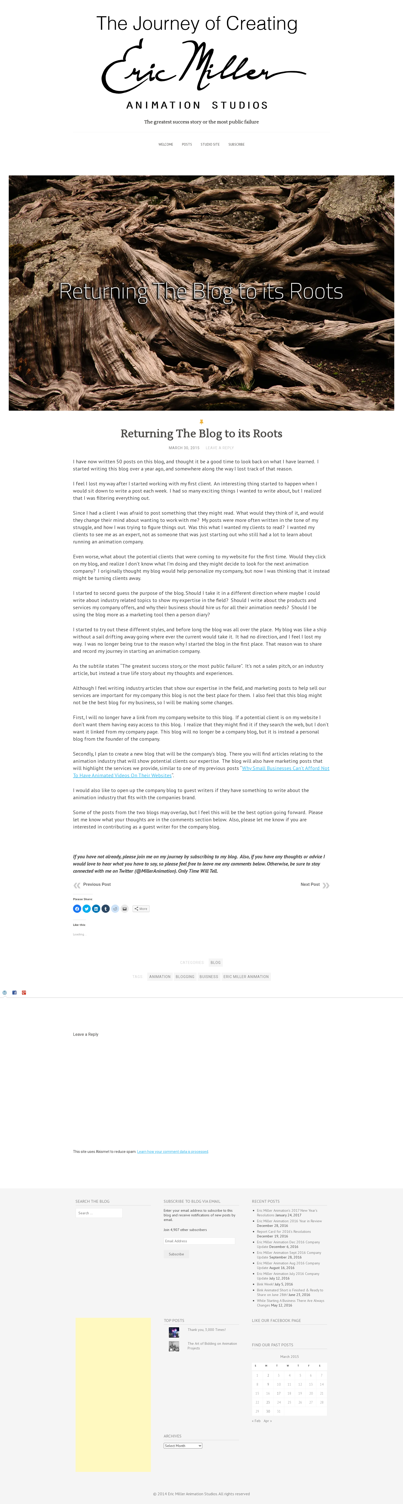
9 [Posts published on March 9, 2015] (268, 1384)
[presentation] (5, 993)
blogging (185, 977)
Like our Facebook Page (276, 1320)
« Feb (256, 1420)
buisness (209, 977)
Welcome (166, 144)
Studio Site (210, 144)
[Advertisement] (113, 1395)
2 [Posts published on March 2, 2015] (268, 1375)
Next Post (310, 884)
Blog (216, 963)
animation (160, 977)
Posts (187, 144)
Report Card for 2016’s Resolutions (284, 1231)
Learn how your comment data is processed (172, 1152)
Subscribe (236, 144)
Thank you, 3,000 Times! (207, 1329)
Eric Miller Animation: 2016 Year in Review (289, 1221)
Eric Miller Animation (246, 977)
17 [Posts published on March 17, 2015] (279, 1393)
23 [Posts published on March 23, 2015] (268, 1402)
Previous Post (97, 884)
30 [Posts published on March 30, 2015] (268, 1411)
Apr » (268, 1420)
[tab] (5, 993)
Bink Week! (265, 1284)
